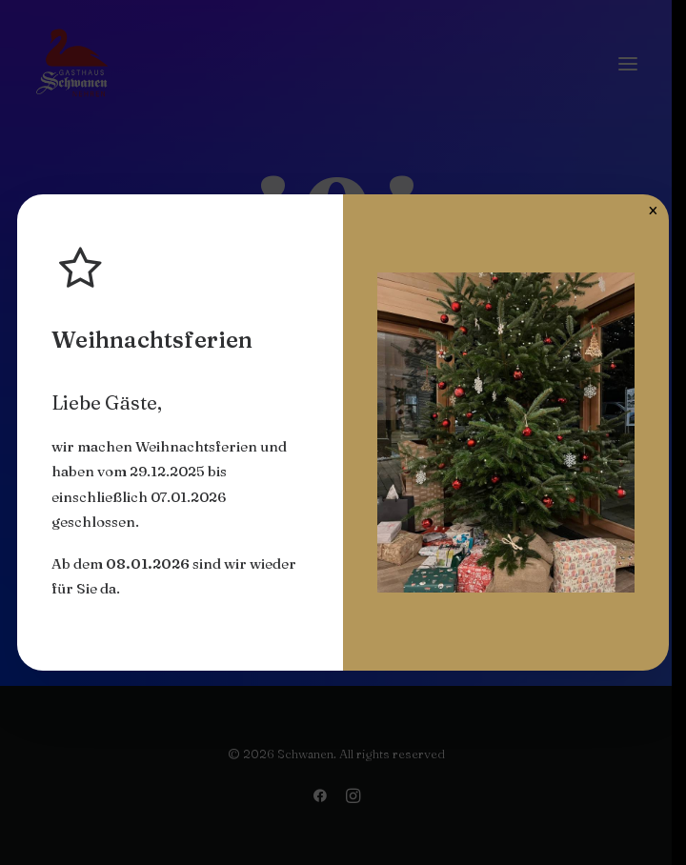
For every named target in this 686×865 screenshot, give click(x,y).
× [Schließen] (653, 209)
